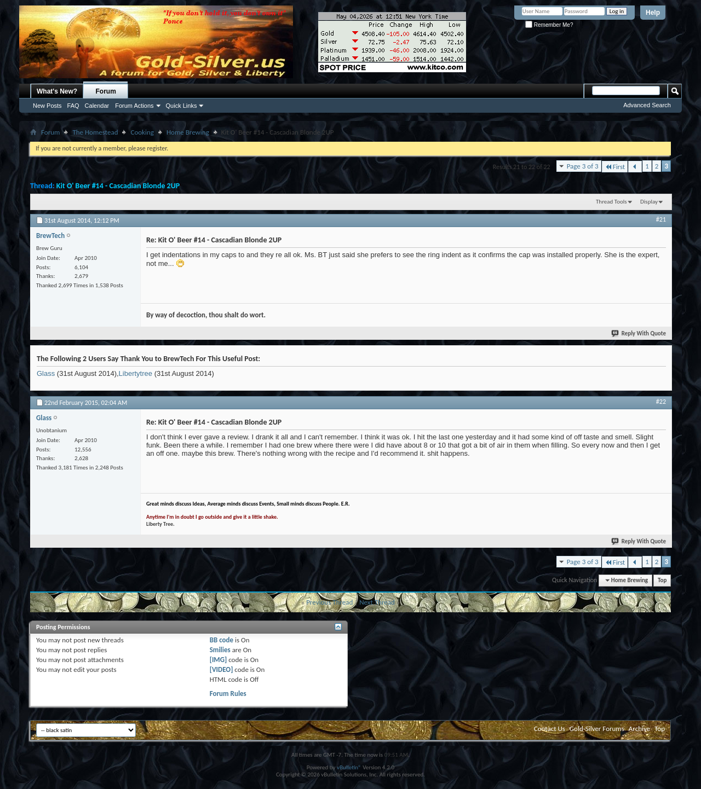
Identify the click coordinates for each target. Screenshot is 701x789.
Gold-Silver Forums (597, 728)
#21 (661, 219)
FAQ (73, 105)
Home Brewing (187, 132)
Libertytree (135, 373)
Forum (106, 91)
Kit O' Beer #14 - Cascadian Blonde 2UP (118, 185)
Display (649, 201)
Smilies (220, 650)
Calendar (97, 105)
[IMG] (218, 659)
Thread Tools (611, 201)
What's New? (57, 91)
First (615, 167)
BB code (221, 640)
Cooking (142, 132)
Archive (639, 728)
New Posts (47, 105)
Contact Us (549, 728)
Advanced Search (647, 105)
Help (653, 12)
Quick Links (181, 105)
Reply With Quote (639, 333)
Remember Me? (549, 25)
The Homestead (95, 132)
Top (662, 580)
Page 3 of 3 (583, 166)
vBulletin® (349, 767)
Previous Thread (329, 602)
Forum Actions (134, 105)
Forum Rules (228, 693)
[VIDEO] (221, 669)
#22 (661, 401)
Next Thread (377, 602)
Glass (46, 373)
